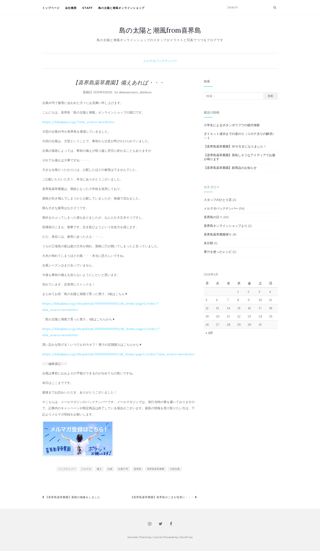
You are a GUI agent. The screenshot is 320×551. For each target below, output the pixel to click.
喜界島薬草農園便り (218, 234)
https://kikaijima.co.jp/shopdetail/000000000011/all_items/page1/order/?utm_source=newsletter (118, 354)
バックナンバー (67, 468)
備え (99, 468)
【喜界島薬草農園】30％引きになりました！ (235, 146)
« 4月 (209, 333)
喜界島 (137, 468)
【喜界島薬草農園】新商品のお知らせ (230, 168)
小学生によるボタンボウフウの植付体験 (232, 125)
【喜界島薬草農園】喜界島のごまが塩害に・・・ (163, 497)
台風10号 (123, 468)
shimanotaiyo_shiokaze (135, 92)
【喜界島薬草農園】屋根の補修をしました (71, 497)
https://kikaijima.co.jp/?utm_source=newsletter (78, 122)
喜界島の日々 (213, 217)
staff (87, 8)
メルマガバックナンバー (160, 61)
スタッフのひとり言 (218, 200)
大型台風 (175, 468)
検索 (270, 96)
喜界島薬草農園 (155, 468)
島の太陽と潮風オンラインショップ (121, 8)
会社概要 (71, 8)
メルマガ (86, 468)
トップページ (51, 8)
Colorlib (157, 537)
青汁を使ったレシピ (218, 252)
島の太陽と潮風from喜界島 (160, 30)
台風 (110, 468)
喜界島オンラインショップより (225, 226)
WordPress (186, 537)
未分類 (208, 243)
